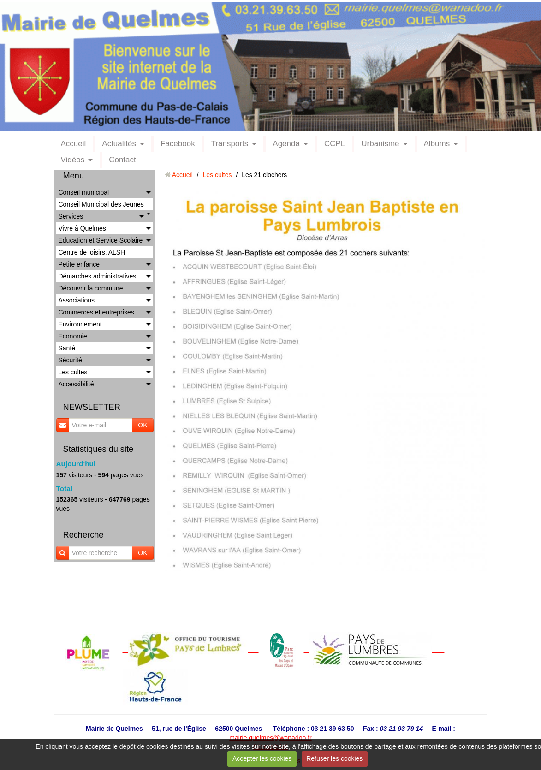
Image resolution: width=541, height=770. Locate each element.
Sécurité (70, 360)
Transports (230, 143)
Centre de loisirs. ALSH (92, 252)
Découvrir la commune (91, 288)
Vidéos (73, 159)
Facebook (178, 143)
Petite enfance (79, 264)
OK (142, 425)
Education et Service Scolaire (101, 240)
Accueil (73, 143)
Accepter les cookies (261, 758)
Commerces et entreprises (96, 312)
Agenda (286, 143)
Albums (437, 143)
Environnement (80, 324)
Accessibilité (76, 384)
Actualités (119, 143)
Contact (122, 159)
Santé (67, 348)
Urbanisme (380, 143)
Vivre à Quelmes (82, 228)
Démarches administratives (98, 276)
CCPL (334, 143)
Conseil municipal (84, 192)
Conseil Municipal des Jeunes (101, 204)
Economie (73, 336)
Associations (77, 300)
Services (71, 216)
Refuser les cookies (334, 758)
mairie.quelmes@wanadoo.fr (270, 737)
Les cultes (73, 372)
